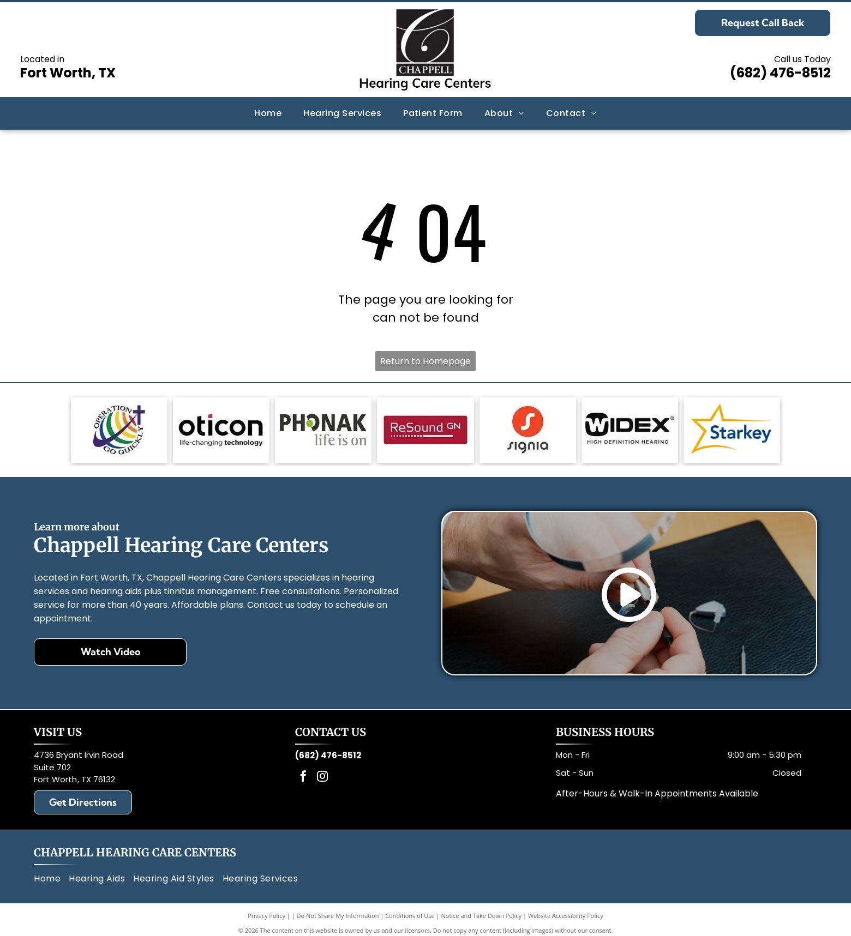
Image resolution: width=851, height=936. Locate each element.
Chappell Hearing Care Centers (135, 852)
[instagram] (322, 777)
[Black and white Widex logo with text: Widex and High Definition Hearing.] (630, 430)
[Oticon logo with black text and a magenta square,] (221, 430)
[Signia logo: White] (528, 430)
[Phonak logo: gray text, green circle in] (323, 430)
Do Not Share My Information (338, 915)
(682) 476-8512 (780, 73)
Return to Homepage (425, 361)
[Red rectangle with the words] (425, 430)
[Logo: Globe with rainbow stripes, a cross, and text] (119, 430)
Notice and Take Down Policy (481, 915)
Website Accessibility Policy (565, 915)
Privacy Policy (266, 915)
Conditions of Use (410, 915)
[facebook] (303, 777)
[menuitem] (267, 113)
